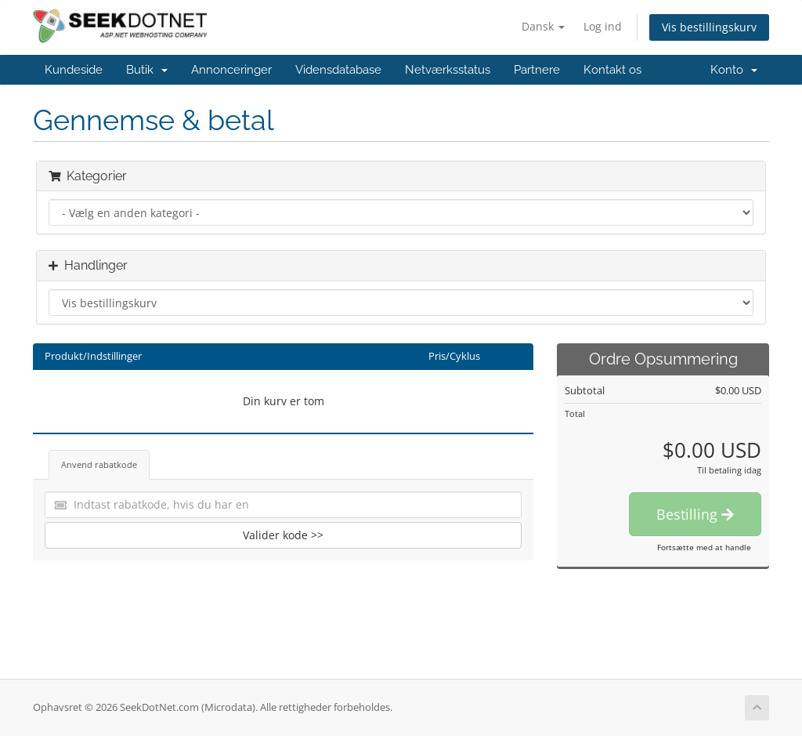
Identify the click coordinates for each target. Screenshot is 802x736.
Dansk (543, 26)
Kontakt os (612, 70)
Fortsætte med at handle (704, 547)
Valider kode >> (283, 535)
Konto (733, 70)
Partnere (537, 70)
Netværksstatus (447, 70)
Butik (147, 70)
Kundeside (74, 70)
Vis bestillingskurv (709, 27)
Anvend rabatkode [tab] (99, 464)
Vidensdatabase (338, 70)
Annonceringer (231, 70)
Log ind (602, 26)
